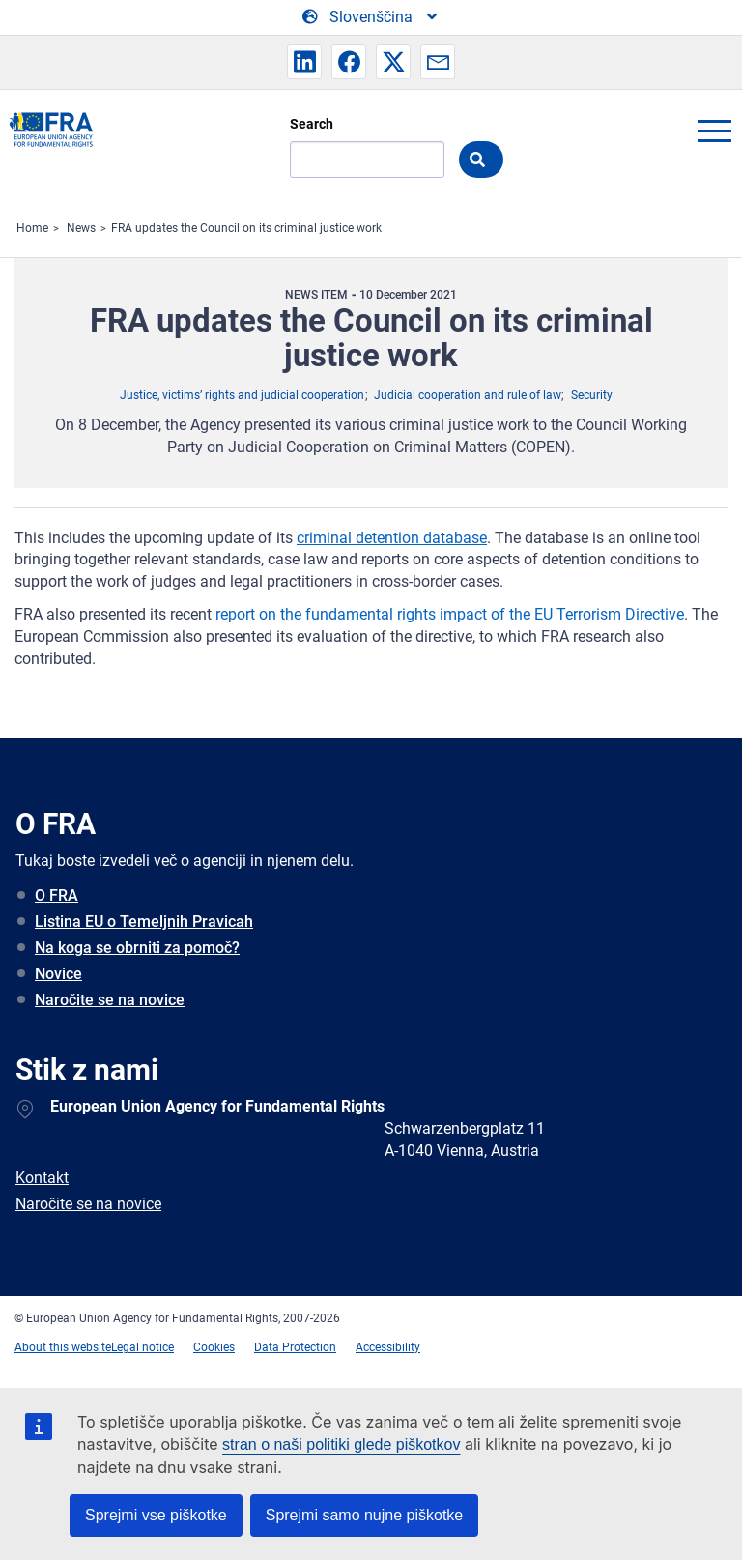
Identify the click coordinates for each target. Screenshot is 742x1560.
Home (32, 228)
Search (311, 123)
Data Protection (295, 1347)
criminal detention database (392, 538)
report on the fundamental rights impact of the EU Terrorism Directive (449, 614)
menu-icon (714, 130)
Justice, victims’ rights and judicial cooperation (242, 395)
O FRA (56, 895)
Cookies (214, 1347)
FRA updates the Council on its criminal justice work (246, 228)
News (81, 228)
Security (592, 395)
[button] (304, 61)
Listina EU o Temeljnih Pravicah (144, 921)
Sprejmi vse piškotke (156, 1515)
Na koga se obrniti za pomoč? (137, 948)
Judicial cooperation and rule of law (467, 395)
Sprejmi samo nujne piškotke (365, 1515)
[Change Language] (371, 17)
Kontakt (42, 1178)
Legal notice (142, 1347)
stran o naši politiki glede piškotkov (341, 1444)
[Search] (367, 159)
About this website (62, 1347)
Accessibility (388, 1347)
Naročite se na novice (110, 1000)
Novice (58, 974)
